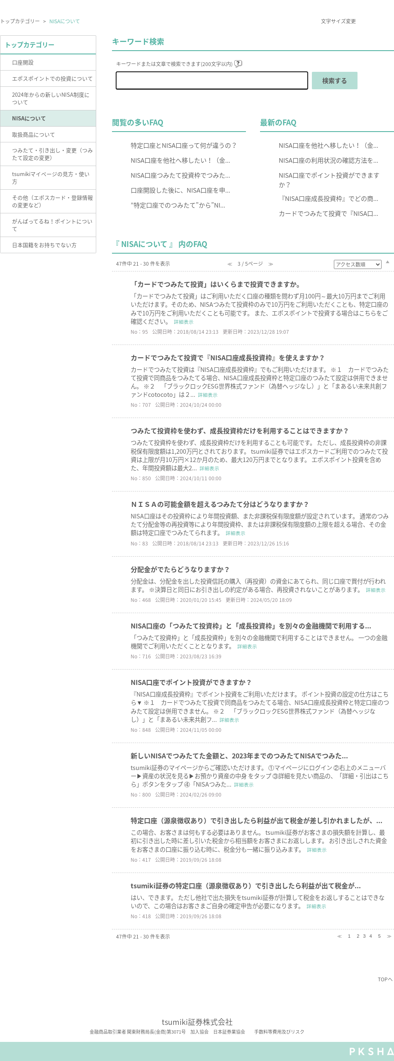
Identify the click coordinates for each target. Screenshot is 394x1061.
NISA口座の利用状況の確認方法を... (328, 160)
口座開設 (23, 62)
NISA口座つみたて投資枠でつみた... (180, 175)
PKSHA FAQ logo (372, 1051)
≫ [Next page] (389, 936)
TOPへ (385, 979)
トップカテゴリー (20, 21)
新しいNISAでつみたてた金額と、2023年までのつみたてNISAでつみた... (239, 755)
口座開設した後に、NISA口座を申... (180, 190)
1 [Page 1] (349, 936)
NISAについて (29, 118)
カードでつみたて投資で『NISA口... (328, 213)
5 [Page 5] (379, 936)
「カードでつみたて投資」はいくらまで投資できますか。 (217, 284)
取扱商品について (33, 134)
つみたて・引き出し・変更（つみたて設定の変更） (52, 153)
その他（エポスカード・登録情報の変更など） (52, 201)
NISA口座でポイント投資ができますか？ (329, 179)
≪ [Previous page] (339, 936)
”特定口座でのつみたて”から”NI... (178, 205)
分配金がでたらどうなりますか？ (180, 569)
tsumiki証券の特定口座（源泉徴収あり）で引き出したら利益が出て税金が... (246, 885)
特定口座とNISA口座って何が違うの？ (184, 145)
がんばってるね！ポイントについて (52, 224)
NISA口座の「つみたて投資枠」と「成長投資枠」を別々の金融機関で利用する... (251, 626)
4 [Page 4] (371, 936)
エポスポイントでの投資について (52, 78)
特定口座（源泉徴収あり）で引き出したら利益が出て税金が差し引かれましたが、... (256, 820)
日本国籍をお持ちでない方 (44, 245)
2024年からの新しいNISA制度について (51, 98)
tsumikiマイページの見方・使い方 (51, 177)
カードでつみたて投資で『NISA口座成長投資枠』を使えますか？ (228, 357)
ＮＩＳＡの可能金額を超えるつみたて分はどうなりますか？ (220, 504)
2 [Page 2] (358, 936)
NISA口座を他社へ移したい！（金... (180, 160)
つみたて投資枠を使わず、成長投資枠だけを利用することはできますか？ (240, 430)
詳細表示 (184, 321)
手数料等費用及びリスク (279, 1032)
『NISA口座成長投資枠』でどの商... (328, 198)
